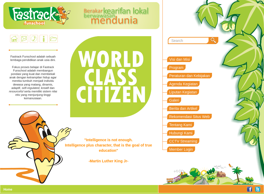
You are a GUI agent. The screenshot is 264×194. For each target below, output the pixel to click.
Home (7, 189)
